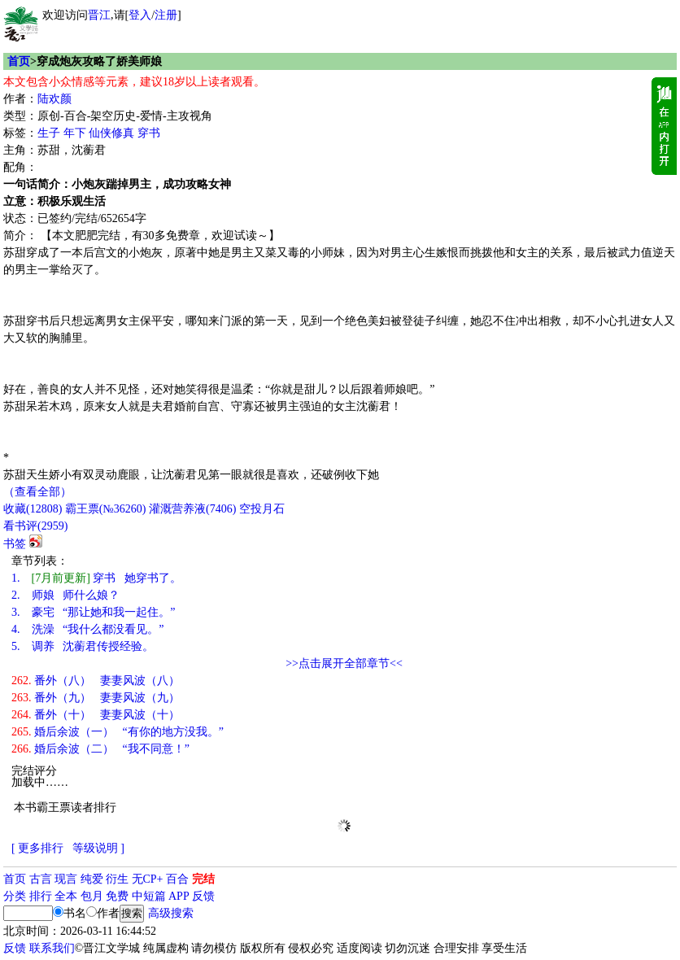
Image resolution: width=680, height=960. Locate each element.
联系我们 (52, 948)
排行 (40, 896)
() (32, 509)
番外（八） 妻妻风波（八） (95, 680)
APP (179, 896)
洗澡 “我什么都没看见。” (87, 629)
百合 (177, 879)
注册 (166, 15)
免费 (117, 896)
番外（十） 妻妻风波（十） (95, 715)
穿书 (148, 133)
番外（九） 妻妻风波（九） (95, 698)
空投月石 (262, 509)
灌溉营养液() (192, 509)
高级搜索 (171, 913)
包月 (92, 896)
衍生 (117, 879)
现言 (65, 879)
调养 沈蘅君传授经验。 (82, 646)
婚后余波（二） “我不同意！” (100, 749)
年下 (74, 133)
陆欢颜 (54, 99)
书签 (14, 544)
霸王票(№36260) (105, 509)
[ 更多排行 (37, 848)
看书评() (35, 526)
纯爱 (92, 879)
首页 (18, 61)
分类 (14, 896)
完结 (203, 879)
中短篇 (149, 896)
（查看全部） (37, 492)
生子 (48, 133)
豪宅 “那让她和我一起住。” (93, 612)
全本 (65, 896)
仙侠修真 (111, 133)
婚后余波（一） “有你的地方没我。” (117, 732)
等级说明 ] (98, 848)
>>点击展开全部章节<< (344, 663)
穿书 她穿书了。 (96, 578)
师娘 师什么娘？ (65, 595)
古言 (40, 879)
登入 (140, 15)
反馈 (203, 896)
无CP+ (147, 879)
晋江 (99, 15)
